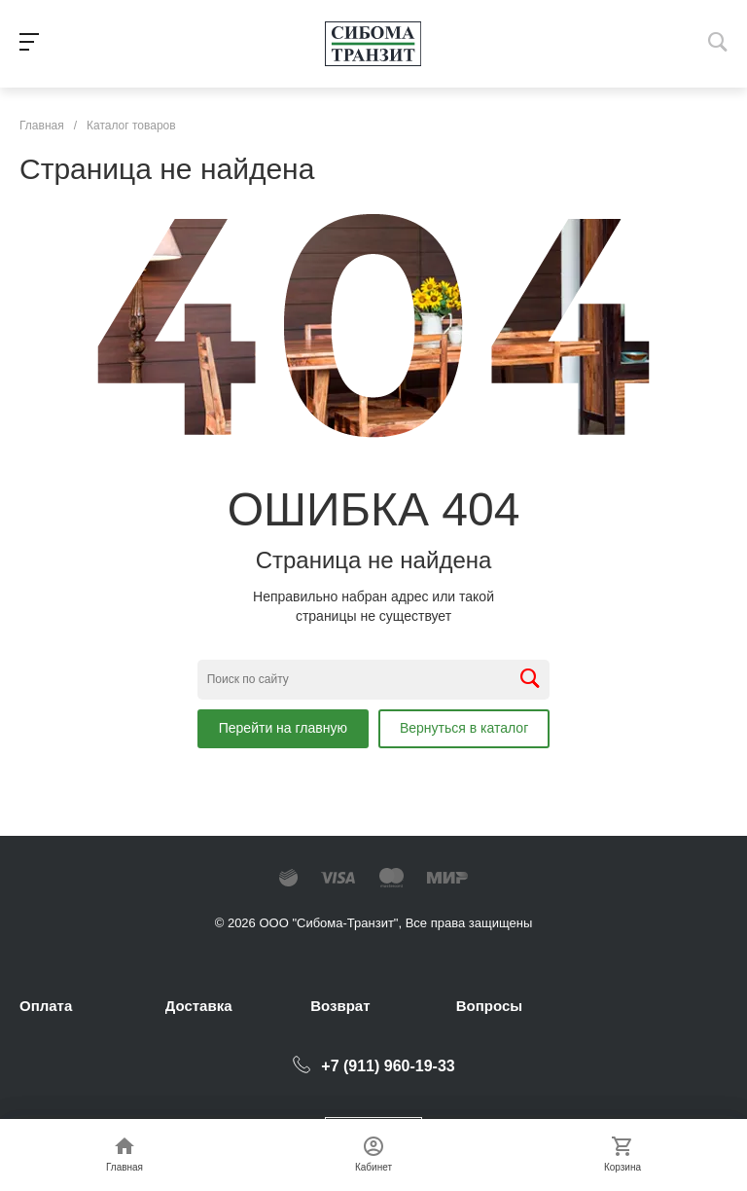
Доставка (198, 1005)
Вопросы (489, 1005)
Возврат (340, 1005)
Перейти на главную (283, 728)
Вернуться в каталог (464, 728)
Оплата (45, 1005)
